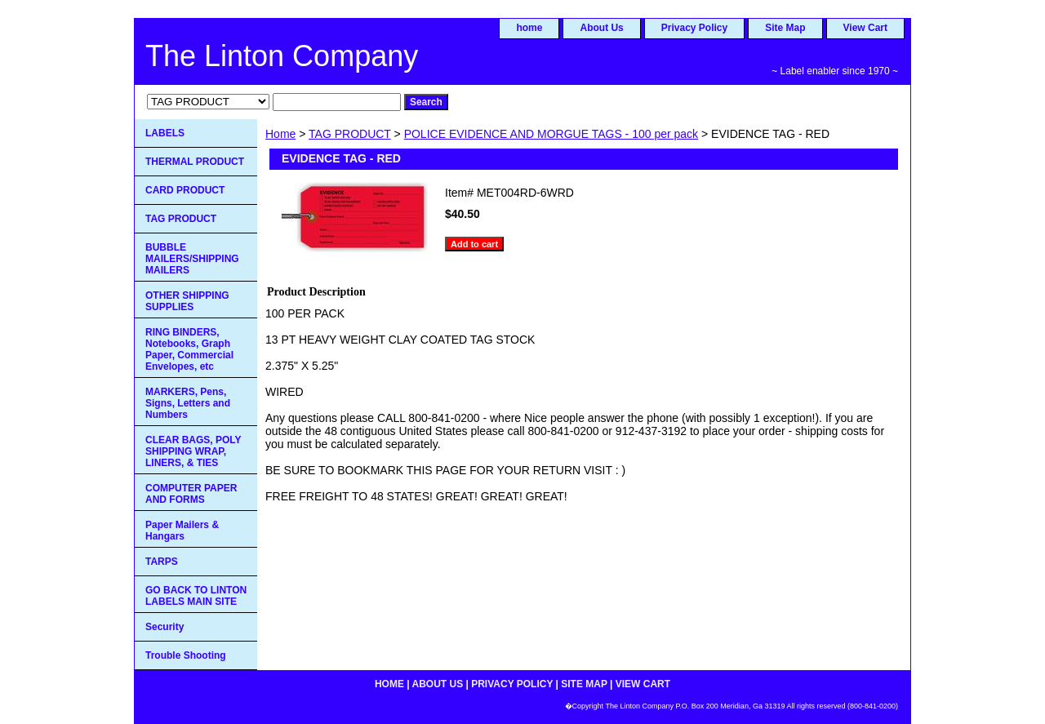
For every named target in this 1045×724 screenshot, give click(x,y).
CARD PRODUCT (185, 190)
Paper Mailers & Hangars (182, 530)
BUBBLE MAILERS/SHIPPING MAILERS (192, 259)
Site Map (785, 27)
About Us (601, 27)
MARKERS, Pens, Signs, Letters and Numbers (187, 403)
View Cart (865, 27)
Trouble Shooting (185, 655)
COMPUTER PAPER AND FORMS (191, 493)
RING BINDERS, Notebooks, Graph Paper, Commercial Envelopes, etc (189, 349)
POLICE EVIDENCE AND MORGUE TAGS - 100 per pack (551, 133)
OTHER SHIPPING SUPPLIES (187, 301)
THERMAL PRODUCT (194, 161)
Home (280, 133)
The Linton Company (281, 56)
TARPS (161, 561)
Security (164, 627)
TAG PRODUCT (350, 133)
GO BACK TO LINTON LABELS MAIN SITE (196, 595)
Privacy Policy (694, 27)
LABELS (165, 133)
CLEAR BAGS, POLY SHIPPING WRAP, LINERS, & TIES (193, 451)
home (529, 27)
